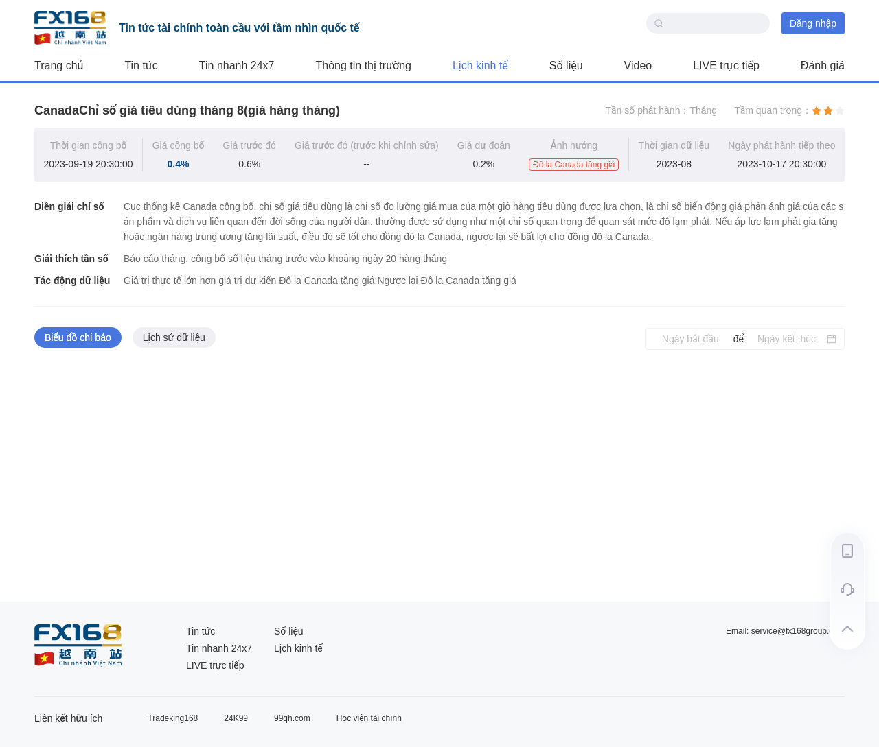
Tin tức (140, 65)
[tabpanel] (439, 476)
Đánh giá (823, 65)
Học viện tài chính (369, 718)
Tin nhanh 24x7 (237, 65)
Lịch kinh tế (480, 65)
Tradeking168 (173, 718)
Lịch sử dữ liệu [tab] (174, 337)
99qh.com (292, 718)
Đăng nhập (813, 23)
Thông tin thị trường (363, 65)
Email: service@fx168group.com (785, 631)
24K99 (236, 718)
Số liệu (566, 65)
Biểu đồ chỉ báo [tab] (78, 337)
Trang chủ (58, 65)
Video (638, 65)
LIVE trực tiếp (726, 65)
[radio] (816, 110)
